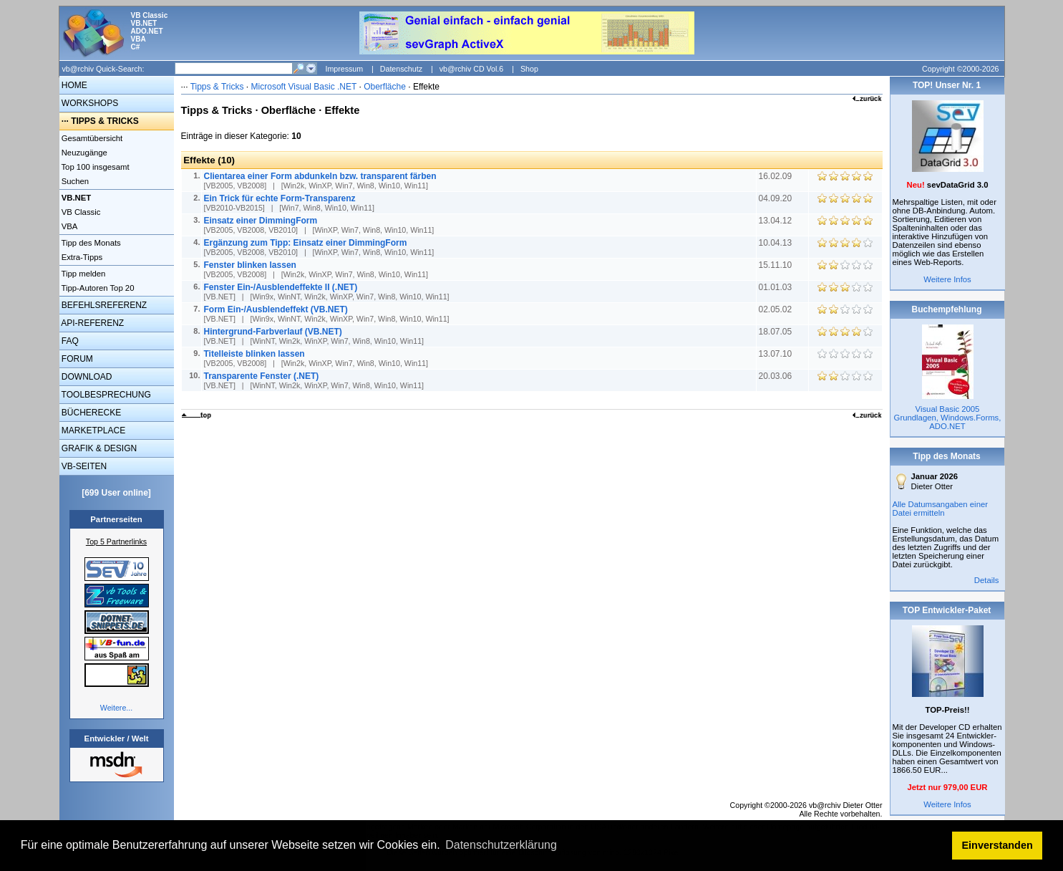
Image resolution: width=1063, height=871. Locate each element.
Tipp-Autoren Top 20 (97, 288)
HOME (73, 85)
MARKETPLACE (92, 430)
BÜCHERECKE (90, 413)
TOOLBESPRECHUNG (105, 395)
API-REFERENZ (92, 323)
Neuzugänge (83, 152)
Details (986, 580)
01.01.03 (777, 287)
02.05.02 (777, 309)
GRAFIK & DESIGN (98, 448)
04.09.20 (777, 198)
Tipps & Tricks (217, 87)
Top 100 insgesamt (94, 167)
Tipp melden (82, 273)
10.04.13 (777, 243)
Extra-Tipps (81, 257)
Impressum (344, 68)
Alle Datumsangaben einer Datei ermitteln (941, 508)
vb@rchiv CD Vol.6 (472, 68)
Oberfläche (385, 87)
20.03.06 (777, 376)
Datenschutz (401, 68)
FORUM (76, 359)
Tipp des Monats (90, 243)
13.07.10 (777, 354)
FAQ (69, 341)
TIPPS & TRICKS (105, 121)
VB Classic (80, 212)
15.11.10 (777, 265)
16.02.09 (777, 176)
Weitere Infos (947, 279)
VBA (68, 226)
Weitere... (116, 707)
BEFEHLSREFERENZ (103, 305)
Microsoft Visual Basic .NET (304, 87)
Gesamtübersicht (91, 138)
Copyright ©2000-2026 (960, 68)
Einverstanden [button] (997, 845)
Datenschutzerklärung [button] (501, 845)
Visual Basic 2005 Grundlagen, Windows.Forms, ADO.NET (947, 417)
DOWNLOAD (85, 377)
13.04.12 (777, 221)
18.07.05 (777, 332)
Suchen (74, 181)
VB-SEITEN (83, 466)
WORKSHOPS (89, 103)
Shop (529, 68)
